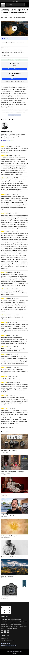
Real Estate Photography (7, 515)
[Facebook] (5, 631)
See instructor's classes (7, 140)
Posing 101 (3, 494)
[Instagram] (8, 631)
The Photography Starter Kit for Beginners (12, 557)
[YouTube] (2, 631)
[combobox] (15, 4)
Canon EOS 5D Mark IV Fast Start (9, 597)
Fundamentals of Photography (9, 450)
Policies (14, 653)
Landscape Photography (7, 576)
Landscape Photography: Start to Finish (13, 42)
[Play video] (14, 28)
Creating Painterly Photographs (9, 536)
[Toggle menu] (27, 4)
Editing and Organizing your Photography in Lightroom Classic (12, 472)
